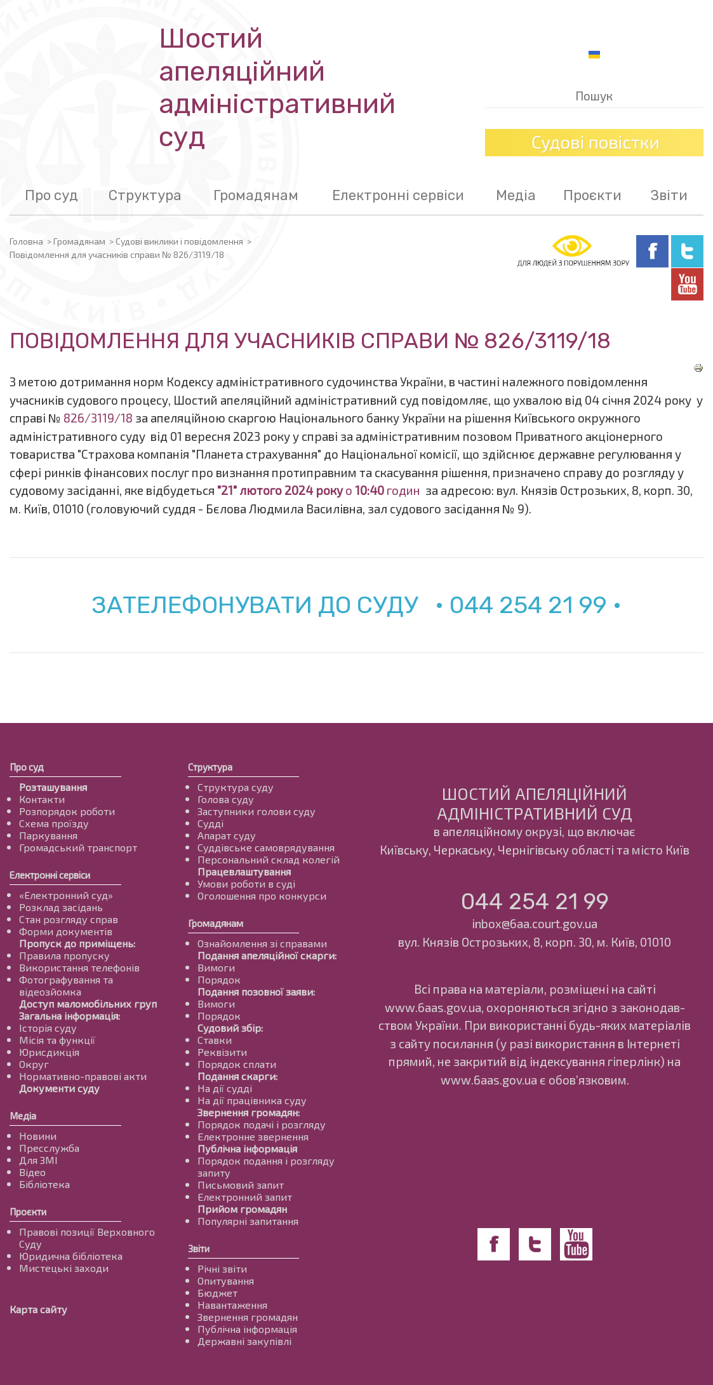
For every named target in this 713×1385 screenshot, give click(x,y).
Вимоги (216, 967)
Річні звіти (222, 1268)
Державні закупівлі (244, 1341)
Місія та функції (57, 1040)
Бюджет (217, 1293)
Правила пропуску (64, 955)
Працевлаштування (244, 871)
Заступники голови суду (256, 811)
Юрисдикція (49, 1052)
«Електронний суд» (66, 895)
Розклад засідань (61, 907)
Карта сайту (38, 1309)
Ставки (214, 1040)
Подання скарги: (237, 1076)
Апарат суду (226, 835)
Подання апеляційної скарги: (267, 955)
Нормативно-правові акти (83, 1076)
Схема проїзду (54, 823)
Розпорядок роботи (67, 811)
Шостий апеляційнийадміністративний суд (277, 87)
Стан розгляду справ (68, 919)
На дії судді (224, 1088)
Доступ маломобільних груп (88, 1003)
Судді (210, 823)
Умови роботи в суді (246, 883)
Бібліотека (44, 1184)
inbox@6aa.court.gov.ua (534, 923)
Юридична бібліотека (71, 1256)
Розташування (53, 787)
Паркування (48, 835)
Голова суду (225, 799)
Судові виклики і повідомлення (179, 241)
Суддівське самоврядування (266, 847)
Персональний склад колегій (268, 859)
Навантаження (232, 1305)
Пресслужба (49, 1148)
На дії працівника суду (252, 1100)
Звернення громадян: (248, 1112)
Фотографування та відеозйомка (66, 985)
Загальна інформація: (69, 1016)
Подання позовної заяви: (256, 991)
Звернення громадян (247, 1317)
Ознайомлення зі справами (262, 943)
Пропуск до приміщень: (77, 943)
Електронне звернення (253, 1136)
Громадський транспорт (78, 847)
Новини (38, 1136)
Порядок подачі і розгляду (261, 1124)
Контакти (42, 799)
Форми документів (65, 931)
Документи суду (59, 1088)
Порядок (219, 979)
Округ (34, 1064)
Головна (26, 241)
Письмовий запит (240, 1185)
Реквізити (222, 1052)
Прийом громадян (242, 1209)
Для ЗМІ (38, 1160)
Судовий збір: (230, 1028)
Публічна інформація (247, 1148)
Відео (32, 1172)
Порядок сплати (236, 1064)
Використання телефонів (79, 967)
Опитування (225, 1280)
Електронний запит (244, 1197)
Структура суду (235, 787)
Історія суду (48, 1028)
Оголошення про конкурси (261, 895)
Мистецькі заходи (64, 1268)
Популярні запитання (247, 1221)
